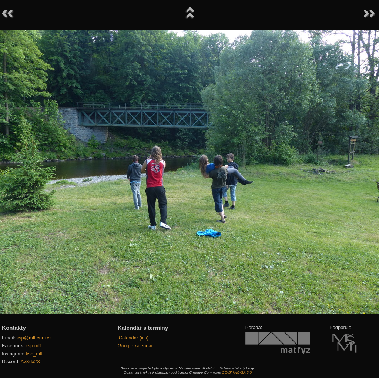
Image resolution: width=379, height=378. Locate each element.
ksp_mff (34, 354)
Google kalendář (135, 345)
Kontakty (14, 328)
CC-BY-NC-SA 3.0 (237, 372)
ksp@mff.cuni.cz (34, 338)
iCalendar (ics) (133, 338)
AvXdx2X (30, 361)
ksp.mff (33, 345)
